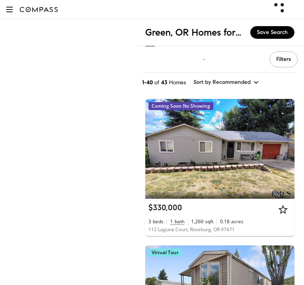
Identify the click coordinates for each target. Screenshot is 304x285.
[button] (9, 9)
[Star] (283, 209)
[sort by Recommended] (226, 82)
